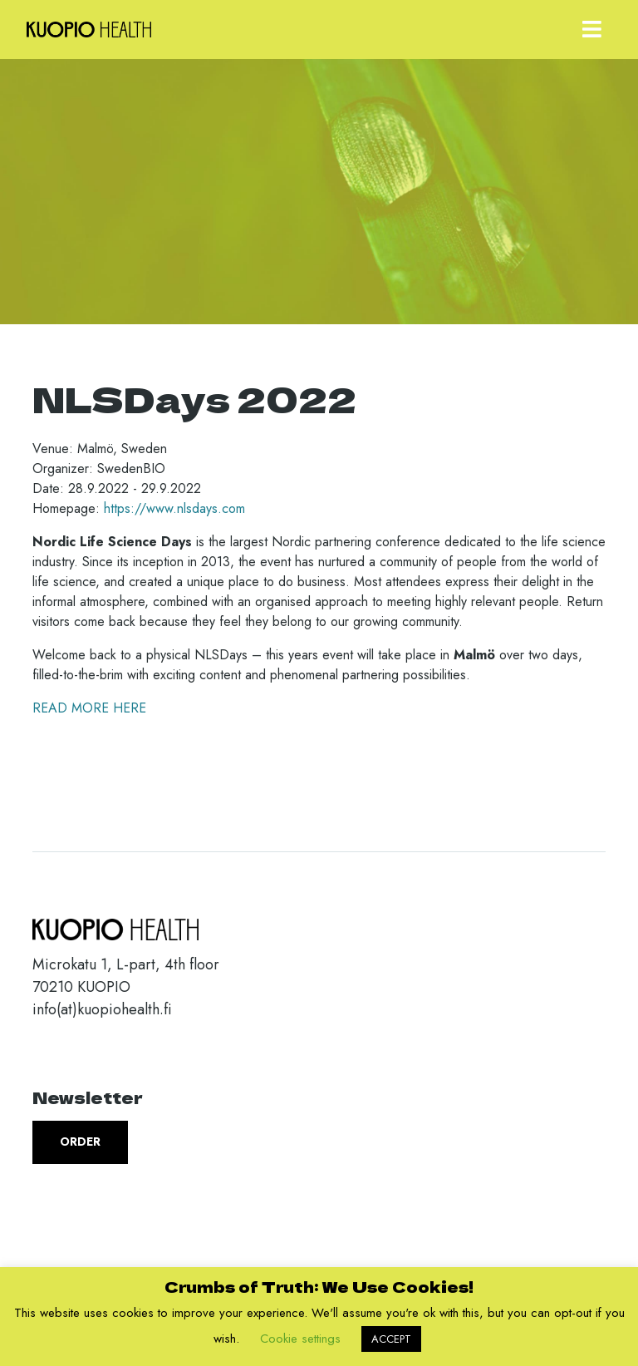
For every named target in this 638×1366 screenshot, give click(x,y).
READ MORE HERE (89, 708)
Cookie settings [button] (300, 1338)
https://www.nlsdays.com (174, 508)
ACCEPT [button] (391, 1339)
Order (80, 1141)
